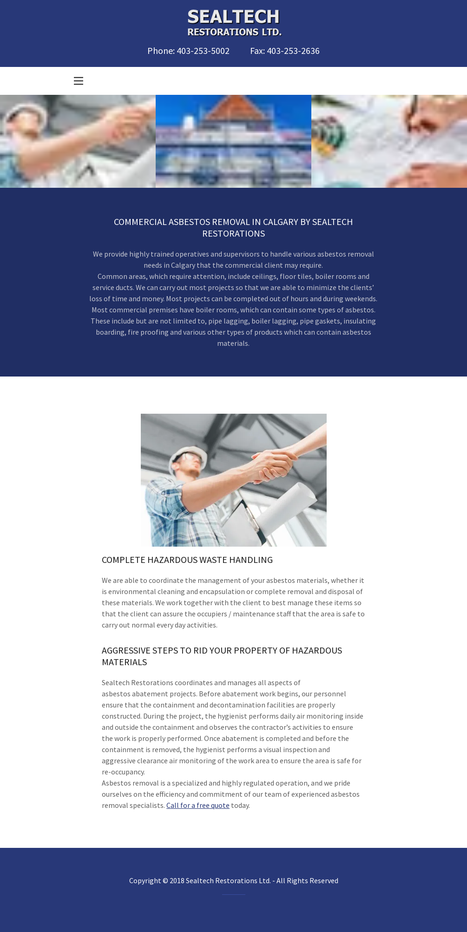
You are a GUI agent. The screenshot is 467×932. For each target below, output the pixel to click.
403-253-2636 (293, 50)
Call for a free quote (198, 805)
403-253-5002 (203, 50)
